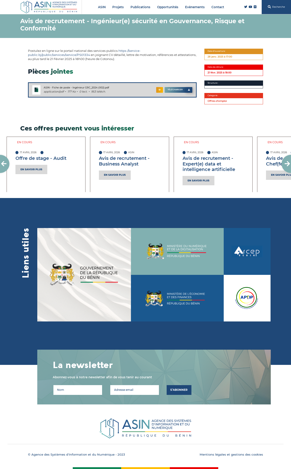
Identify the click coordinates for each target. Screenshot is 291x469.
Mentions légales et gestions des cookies (231, 454)
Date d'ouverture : (217, 51)
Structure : (213, 83)
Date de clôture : (216, 67)
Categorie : (213, 95)
